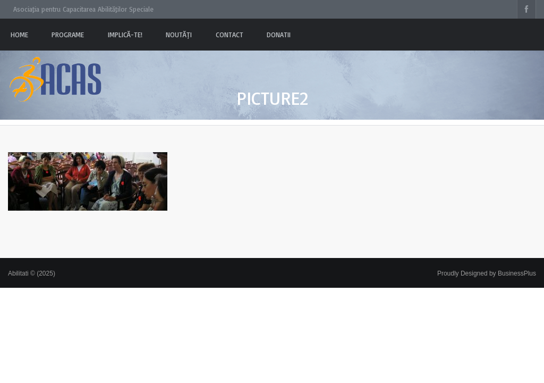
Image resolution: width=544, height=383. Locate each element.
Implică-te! (125, 34)
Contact (229, 34)
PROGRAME (68, 34)
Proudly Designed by (486, 273)
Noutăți (179, 34)
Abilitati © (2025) (31, 273)
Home (19, 34)
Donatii (279, 34)
